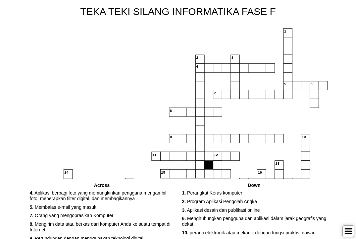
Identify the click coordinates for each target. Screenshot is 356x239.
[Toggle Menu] (348, 231)
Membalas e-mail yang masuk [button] (63, 207)
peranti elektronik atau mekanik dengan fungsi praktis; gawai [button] (248, 232)
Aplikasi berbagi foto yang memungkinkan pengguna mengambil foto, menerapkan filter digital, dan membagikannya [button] (98, 195)
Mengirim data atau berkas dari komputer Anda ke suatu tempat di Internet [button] (100, 226)
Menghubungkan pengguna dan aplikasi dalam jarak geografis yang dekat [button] (254, 221)
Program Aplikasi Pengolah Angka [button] (219, 201)
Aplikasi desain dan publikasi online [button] (221, 210)
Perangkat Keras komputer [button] (212, 193)
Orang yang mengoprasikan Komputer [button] (72, 215)
